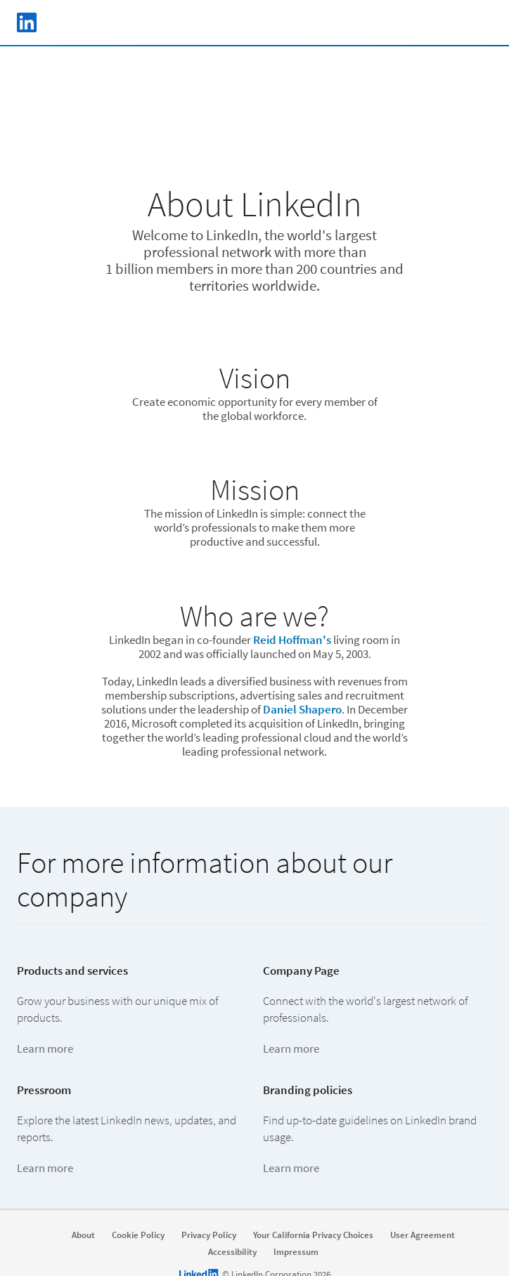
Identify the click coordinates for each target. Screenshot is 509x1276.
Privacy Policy (208, 1235)
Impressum (295, 1252)
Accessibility (232, 1252)
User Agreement (422, 1235)
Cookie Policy (138, 1235)
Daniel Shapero (302, 709)
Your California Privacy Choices (313, 1235)
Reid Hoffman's (292, 639)
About (83, 1235)
